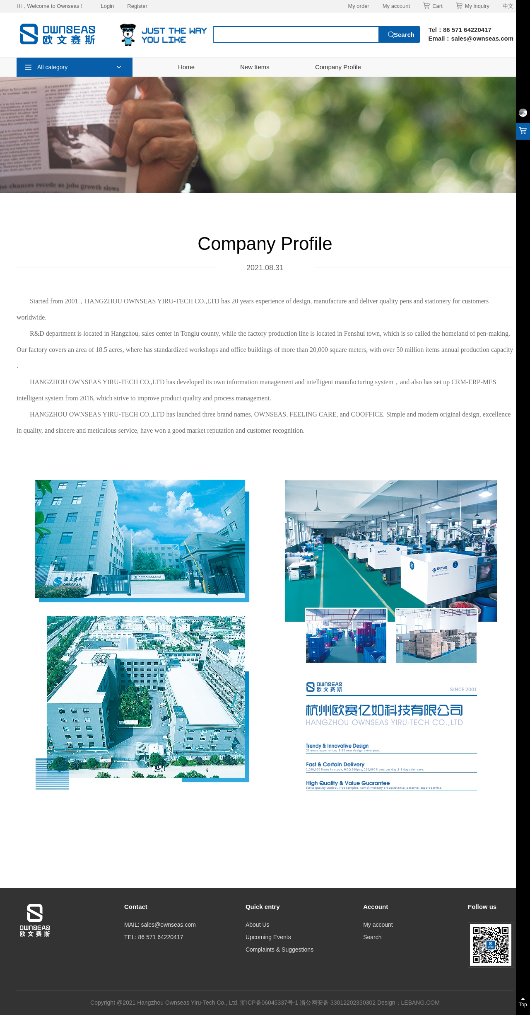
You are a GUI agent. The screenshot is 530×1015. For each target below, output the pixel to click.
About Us (258, 924)
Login (107, 6)
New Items (255, 66)
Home (186, 66)
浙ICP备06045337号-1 (270, 1002)
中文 (508, 6)
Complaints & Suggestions (279, 949)
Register (137, 6)
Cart (433, 5)
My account (396, 6)
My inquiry (472, 5)
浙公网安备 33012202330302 (338, 1002)
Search (372, 937)
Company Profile (338, 66)
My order (358, 6)
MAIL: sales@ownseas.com (160, 924)
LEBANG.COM (420, 1002)
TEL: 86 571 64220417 (153, 937)
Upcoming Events (268, 937)
